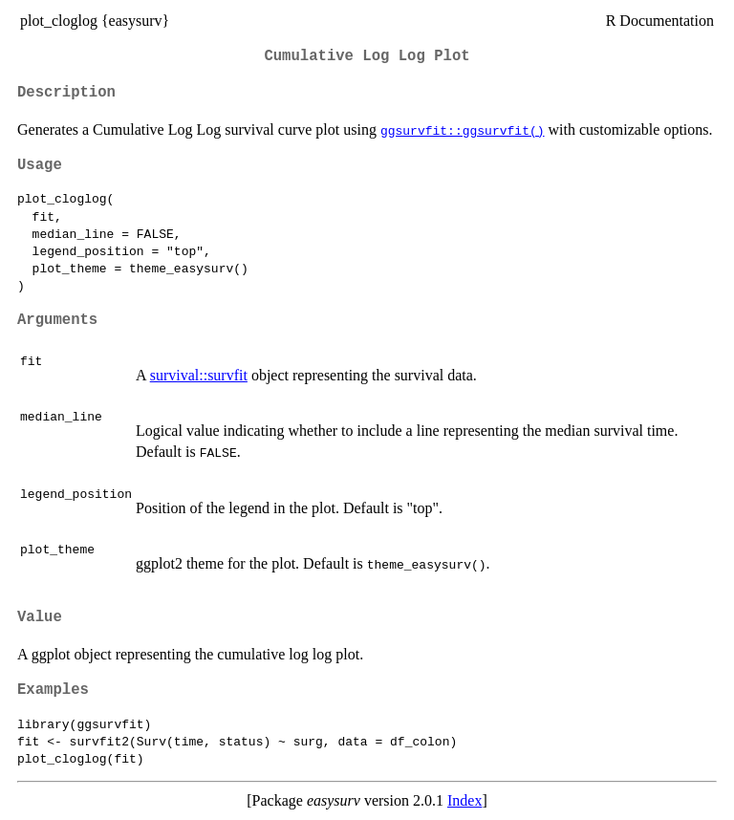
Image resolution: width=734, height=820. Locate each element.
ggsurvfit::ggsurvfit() (462, 130)
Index (464, 800)
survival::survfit (199, 375)
